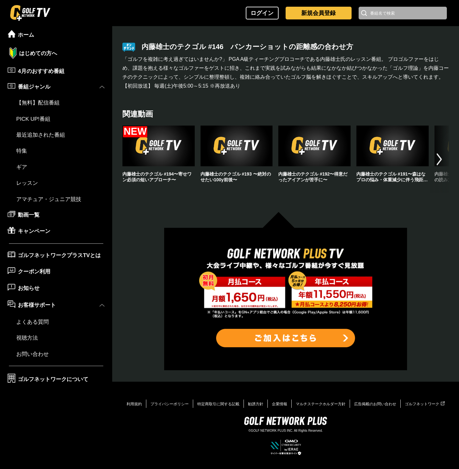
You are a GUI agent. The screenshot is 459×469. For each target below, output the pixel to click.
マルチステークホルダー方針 (321, 404)
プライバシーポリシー (169, 404)
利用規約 (134, 404)
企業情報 (279, 404)
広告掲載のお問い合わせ (375, 404)
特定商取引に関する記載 (218, 404)
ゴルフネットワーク (425, 404)
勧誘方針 (255, 404)
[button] (439, 159)
